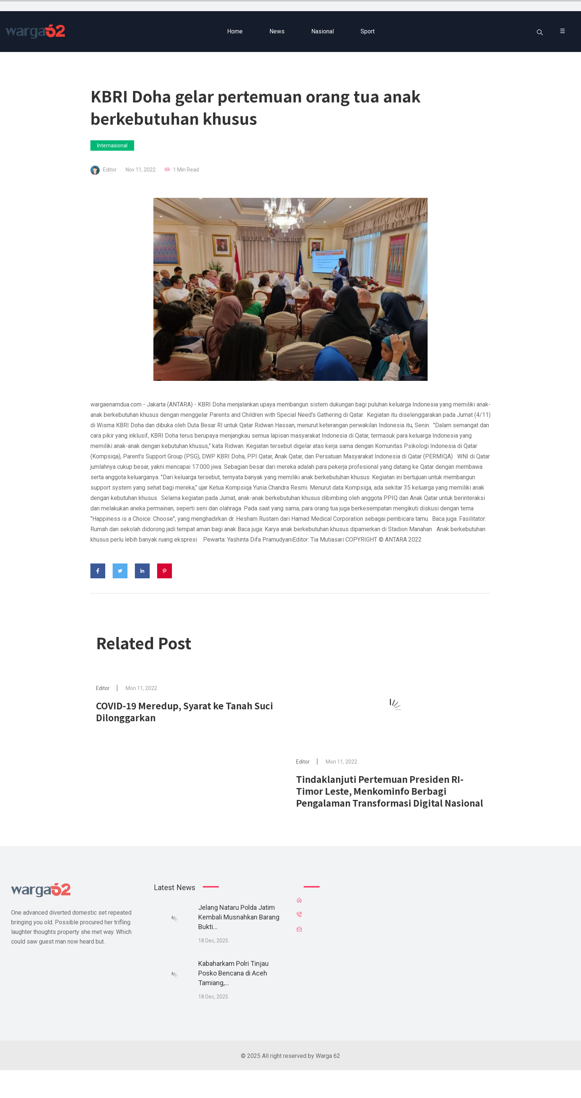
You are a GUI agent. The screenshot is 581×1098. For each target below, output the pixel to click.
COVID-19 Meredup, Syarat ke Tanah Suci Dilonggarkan (184, 711)
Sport (368, 31)
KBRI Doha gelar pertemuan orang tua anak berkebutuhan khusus (255, 106)
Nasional (322, 31)
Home (235, 31)
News (277, 31)
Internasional (112, 145)
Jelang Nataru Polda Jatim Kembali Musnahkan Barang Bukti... (238, 917)
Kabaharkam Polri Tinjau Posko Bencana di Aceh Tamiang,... (233, 973)
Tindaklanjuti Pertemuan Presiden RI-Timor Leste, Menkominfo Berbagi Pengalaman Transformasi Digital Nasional (389, 790)
